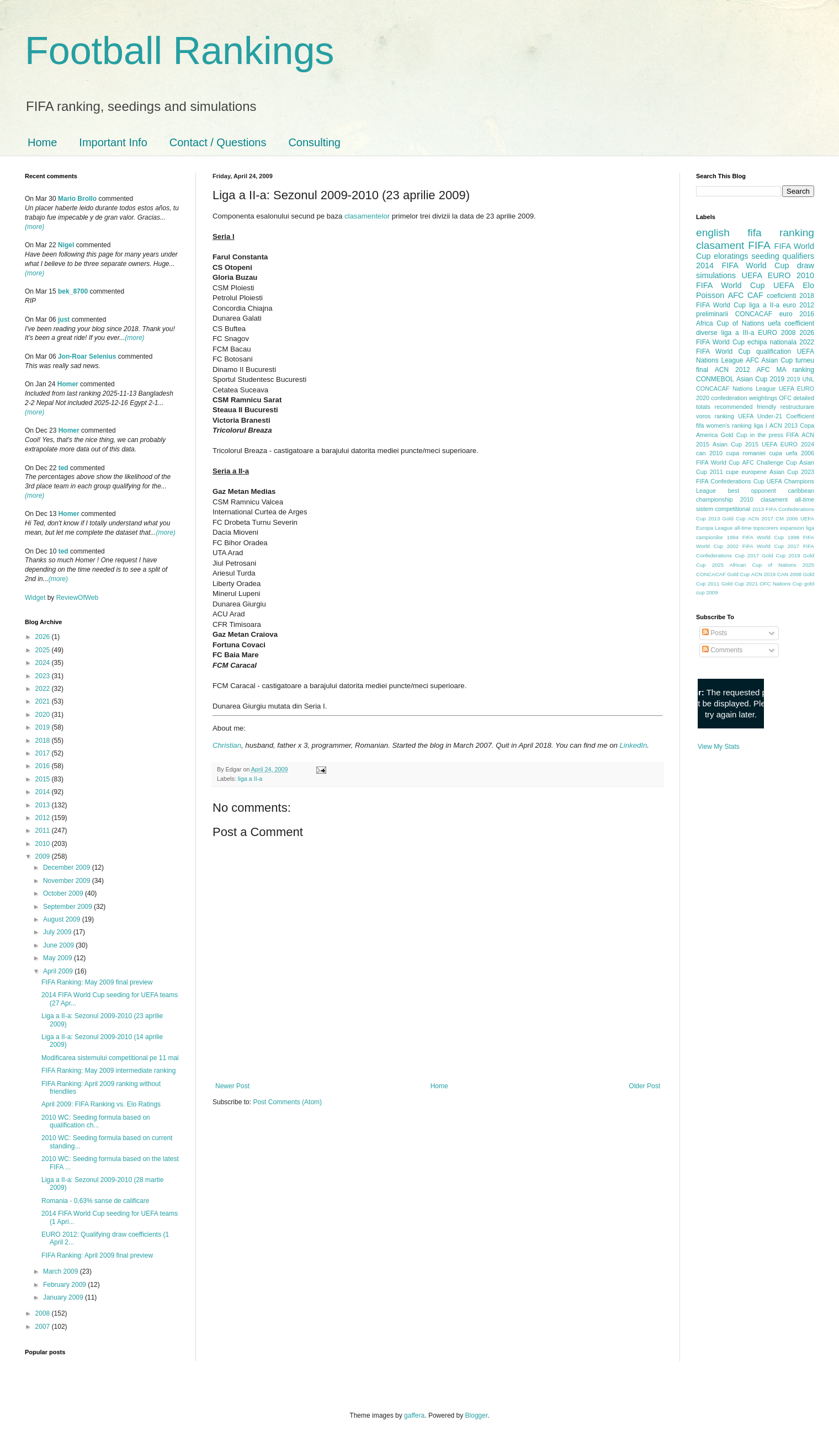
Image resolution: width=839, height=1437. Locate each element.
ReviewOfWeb (77, 598)
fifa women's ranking (724, 425)
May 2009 (58, 958)
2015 (43, 779)
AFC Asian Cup (769, 360)
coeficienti (781, 296)
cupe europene (746, 472)
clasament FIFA (733, 245)
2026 (43, 637)
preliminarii (712, 314)
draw (805, 265)
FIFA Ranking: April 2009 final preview (97, 1255)
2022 (43, 689)
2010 (43, 844)
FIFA (792, 435)
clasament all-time (787, 499)
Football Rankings (179, 50)
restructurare (797, 406)
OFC (785, 398)
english (713, 232)
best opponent (752, 490)
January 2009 (64, 1297)
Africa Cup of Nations (730, 323)
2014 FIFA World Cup (742, 265)
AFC (736, 295)
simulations (716, 275)
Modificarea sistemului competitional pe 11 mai (110, 1058)
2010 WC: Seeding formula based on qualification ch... (95, 1121)
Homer (67, 384)
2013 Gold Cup (727, 518)
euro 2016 (796, 314)
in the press (766, 435)
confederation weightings (744, 398)
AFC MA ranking (785, 370)
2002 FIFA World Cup (755, 546)
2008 (43, 1313)
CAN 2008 (789, 574)
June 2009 (59, 945)
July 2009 (58, 932)
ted (63, 468)
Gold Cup (734, 435)
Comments (722, 650)
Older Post (644, 1086)
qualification (773, 351)
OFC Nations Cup (781, 584)
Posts (714, 633)
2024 (43, 663)
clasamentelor (367, 216)
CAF (755, 295)
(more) (34, 227)
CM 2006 (787, 518)
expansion (792, 528)
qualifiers (798, 256)
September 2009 (68, 907)
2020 (43, 714)
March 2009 (61, 1271)
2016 (43, 766)
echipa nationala (771, 342)
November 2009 (67, 881)
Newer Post (232, 1086)
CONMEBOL (715, 379)
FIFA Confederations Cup (730, 481)
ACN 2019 (763, 574)
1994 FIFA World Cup (755, 537)
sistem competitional (723, 508)
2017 (43, 753)
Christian (227, 745)
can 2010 (709, 453)
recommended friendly (746, 406)
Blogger (476, 1415)
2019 (43, 727)
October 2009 (64, 893)
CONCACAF (753, 314)
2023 (43, 676)
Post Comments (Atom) (287, 1102)
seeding (765, 256)
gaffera (414, 1415)
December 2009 (67, 867)
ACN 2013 (783, 425)
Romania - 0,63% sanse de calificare (95, 1201)
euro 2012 (798, 305)
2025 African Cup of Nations (754, 565)
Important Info (113, 142)
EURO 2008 (776, 333)
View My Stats (719, 747)
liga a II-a (250, 778)
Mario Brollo (77, 199)
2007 (43, 1326)
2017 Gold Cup (766, 555)
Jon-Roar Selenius (87, 356)
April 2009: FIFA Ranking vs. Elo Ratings (101, 1104)
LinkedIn (633, 745)
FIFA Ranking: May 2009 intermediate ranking (108, 1070)
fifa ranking (780, 232)
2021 (43, 701)
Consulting (314, 142)
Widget (36, 598)
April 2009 (59, 971)
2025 (43, 650)
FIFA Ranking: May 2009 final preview (96, 982)
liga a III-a (738, 333)
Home (42, 142)
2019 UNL (800, 379)
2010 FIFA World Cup (755, 280)
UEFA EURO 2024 (788, 444)
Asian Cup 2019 (760, 379)
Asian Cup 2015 (735, 444)
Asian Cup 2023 (791, 472)
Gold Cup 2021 (739, 584)
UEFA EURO (766, 275)
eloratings (731, 256)
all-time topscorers (756, 528)
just (64, 319)
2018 (43, 740)
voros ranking (715, 416)
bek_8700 (73, 291)
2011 (43, 830)
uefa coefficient (791, 323)
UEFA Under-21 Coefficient (776, 416)
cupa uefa (783, 453)
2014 (43, 792)
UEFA (783, 285)
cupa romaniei (746, 453)
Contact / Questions (218, 142)
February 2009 (65, 1285)
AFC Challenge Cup (769, 462)
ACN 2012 (732, 370)
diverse (707, 333)
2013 (43, 805)
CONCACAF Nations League (736, 388)
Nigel (66, 245)
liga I (760, 425)
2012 (43, 818)
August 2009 (62, 919)
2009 (43, 856)
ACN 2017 (760, 518)
